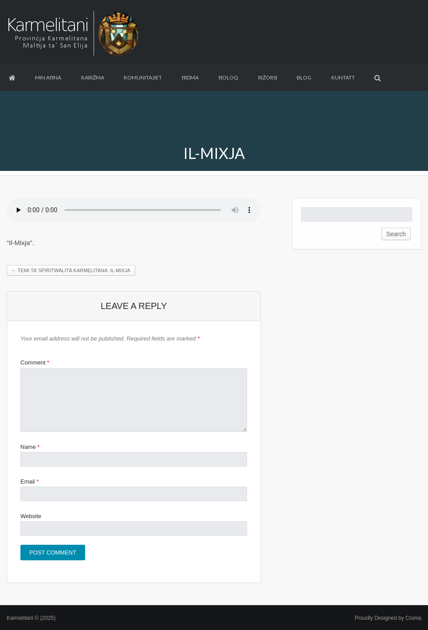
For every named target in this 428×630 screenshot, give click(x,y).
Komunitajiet (143, 77)
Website (30, 516)
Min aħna (48, 77)
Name (29, 447)
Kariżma (92, 77)
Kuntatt (343, 77)
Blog (304, 77)
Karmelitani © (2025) (31, 618)
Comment (34, 362)
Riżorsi (267, 77)
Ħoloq (229, 77)
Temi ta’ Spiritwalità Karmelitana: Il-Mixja (71, 270)
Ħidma (190, 77)
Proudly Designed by (388, 618)
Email (29, 481)
